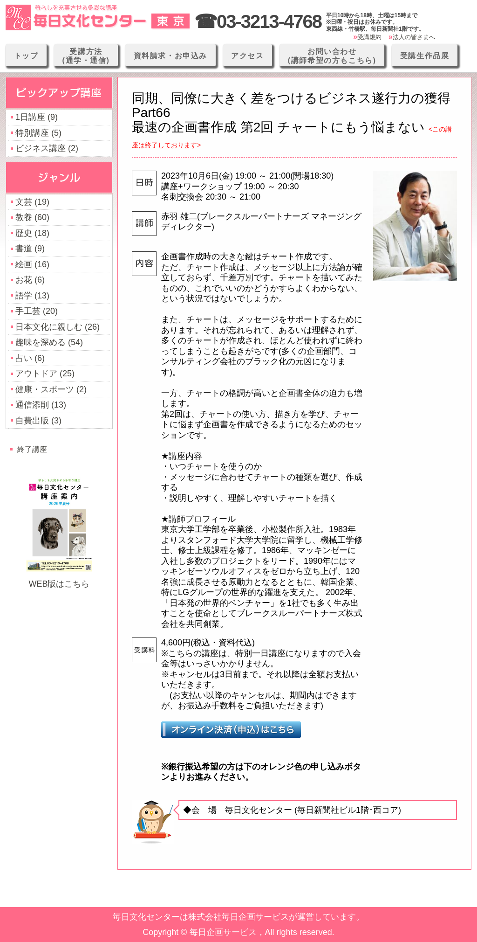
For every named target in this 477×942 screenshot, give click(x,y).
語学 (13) (32, 295)
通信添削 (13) (40, 404)
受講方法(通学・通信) (86, 56)
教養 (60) (32, 217)
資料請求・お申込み (170, 56)
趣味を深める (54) (49, 342)
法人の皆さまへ (414, 37)
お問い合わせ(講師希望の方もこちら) (332, 56)
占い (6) (30, 358)
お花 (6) (30, 279)
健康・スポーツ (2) (51, 389)
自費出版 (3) (38, 420)
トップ (26, 56)
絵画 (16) (32, 264)
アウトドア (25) (45, 373)
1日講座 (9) (36, 117)
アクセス (247, 56)
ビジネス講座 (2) (46, 148)
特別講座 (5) (38, 133)
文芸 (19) (32, 202)
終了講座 (32, 449)
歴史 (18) (32, 233)
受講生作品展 (425, 56)
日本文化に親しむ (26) (57, 327)
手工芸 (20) (36, 311)
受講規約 (369, 37)
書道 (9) (30, 248)
